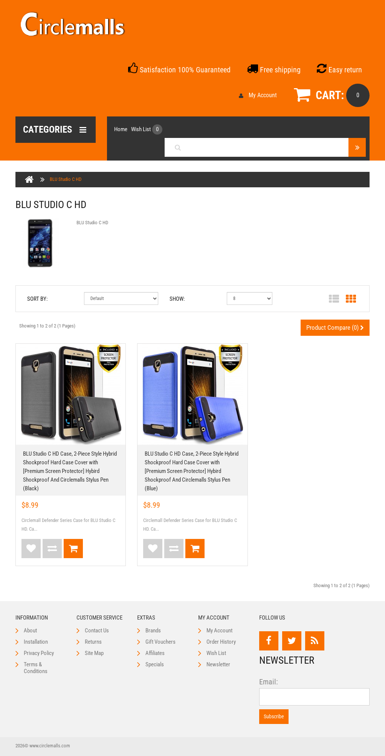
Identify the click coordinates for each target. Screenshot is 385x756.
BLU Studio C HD (65, 179)
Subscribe (274, 716)
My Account (258, 95)
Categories (54, 129)
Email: (268, 682)
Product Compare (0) (335, 327)
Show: (177, 298)
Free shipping (274, 69)
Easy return (339, 69)
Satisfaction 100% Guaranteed (179, 69)
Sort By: (37, 298)
